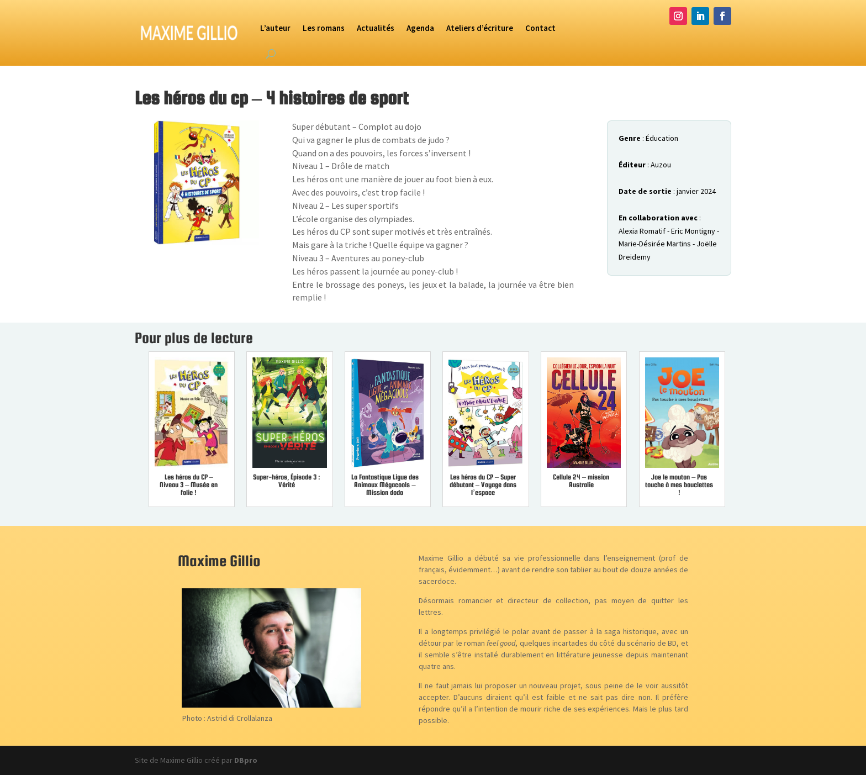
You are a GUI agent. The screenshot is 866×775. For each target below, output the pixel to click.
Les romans (324, 28)
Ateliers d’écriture (479, 28)
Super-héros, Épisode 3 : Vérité (286, 481)
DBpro (245, 760)
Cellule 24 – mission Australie (581, 481)
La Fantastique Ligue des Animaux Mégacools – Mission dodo (385, 485)
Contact (540, 28)
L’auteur (275, 28)
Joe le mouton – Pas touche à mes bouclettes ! (679, 485)
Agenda (420, 28)
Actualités (375, 28)
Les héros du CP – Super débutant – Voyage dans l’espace (483, 485)
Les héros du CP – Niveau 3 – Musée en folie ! (189, 485)
